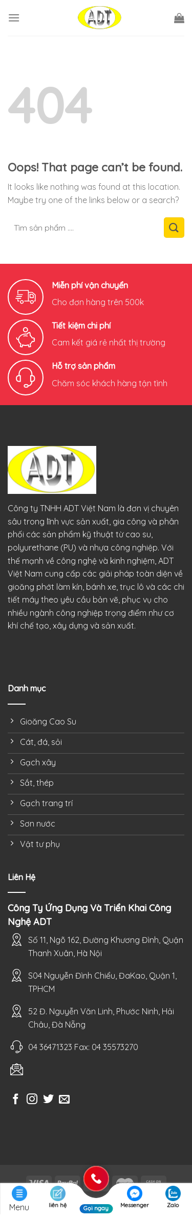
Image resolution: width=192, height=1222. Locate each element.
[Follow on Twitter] (48, 1100)
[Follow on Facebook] (15, 1100)
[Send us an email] (64, 1100)
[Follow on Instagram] (32, 1100)
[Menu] (14, 17)
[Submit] (174, 227)
